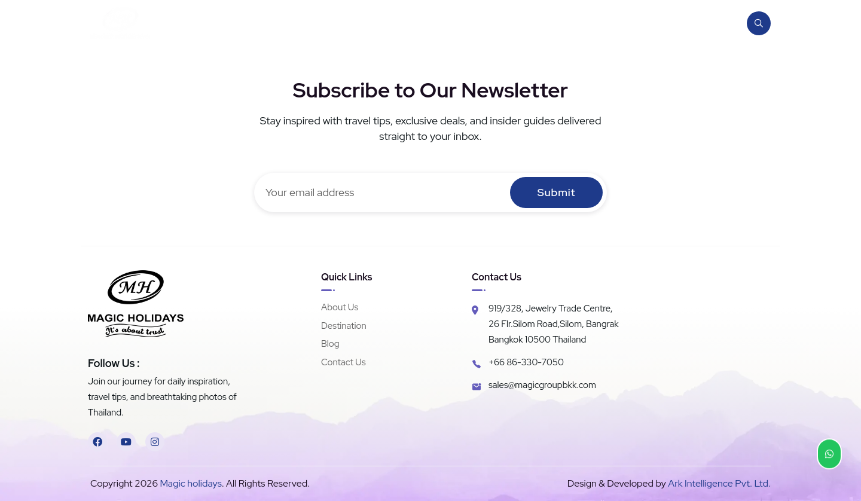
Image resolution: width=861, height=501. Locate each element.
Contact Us (343, 362)
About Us (339, 307)
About (525, 23)
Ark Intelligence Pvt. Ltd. (719, 483)
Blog (644, 23)
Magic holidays (190, 483)
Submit (556, 192)
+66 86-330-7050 (526, 362)
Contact (695, 23)
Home (475, 23)
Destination (586, 23)
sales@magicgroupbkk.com (542, 385)
